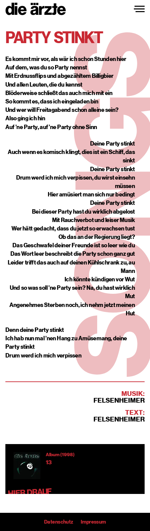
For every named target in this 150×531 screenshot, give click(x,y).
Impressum (93, 522)
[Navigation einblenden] (139, 9)
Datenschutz (58, 522)
